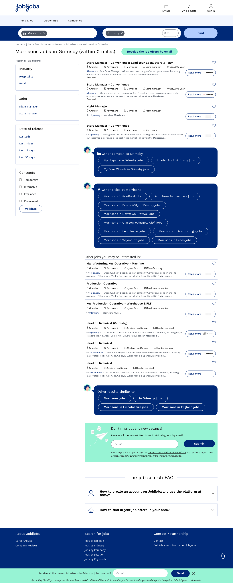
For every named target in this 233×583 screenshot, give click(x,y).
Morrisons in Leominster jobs (124, 231)
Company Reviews (26, 545)
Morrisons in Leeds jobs (174, 240)
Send (180, 573)
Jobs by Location (94, 554)
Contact (158, 540)
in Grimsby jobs (150, 398)
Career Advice (23, 540)
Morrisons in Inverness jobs (174, 196)
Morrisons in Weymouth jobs (124, 240)
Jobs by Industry (94, 545)
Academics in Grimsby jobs (176, 160)
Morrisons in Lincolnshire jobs (126, 407)
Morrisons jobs (115, 398)
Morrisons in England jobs (181, 407)
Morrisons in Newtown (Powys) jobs (129, 214)
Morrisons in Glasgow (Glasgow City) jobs (133, 222)
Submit (199, 443)
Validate (31, 208)
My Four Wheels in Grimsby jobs (126, 169)
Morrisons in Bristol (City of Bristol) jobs (132, 205)
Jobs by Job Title (94, 540)
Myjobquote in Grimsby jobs (123, 160)
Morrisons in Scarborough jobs (180, 231)
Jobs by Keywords (95, 559)
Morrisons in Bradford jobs (123, 196)
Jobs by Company (95, 550)
